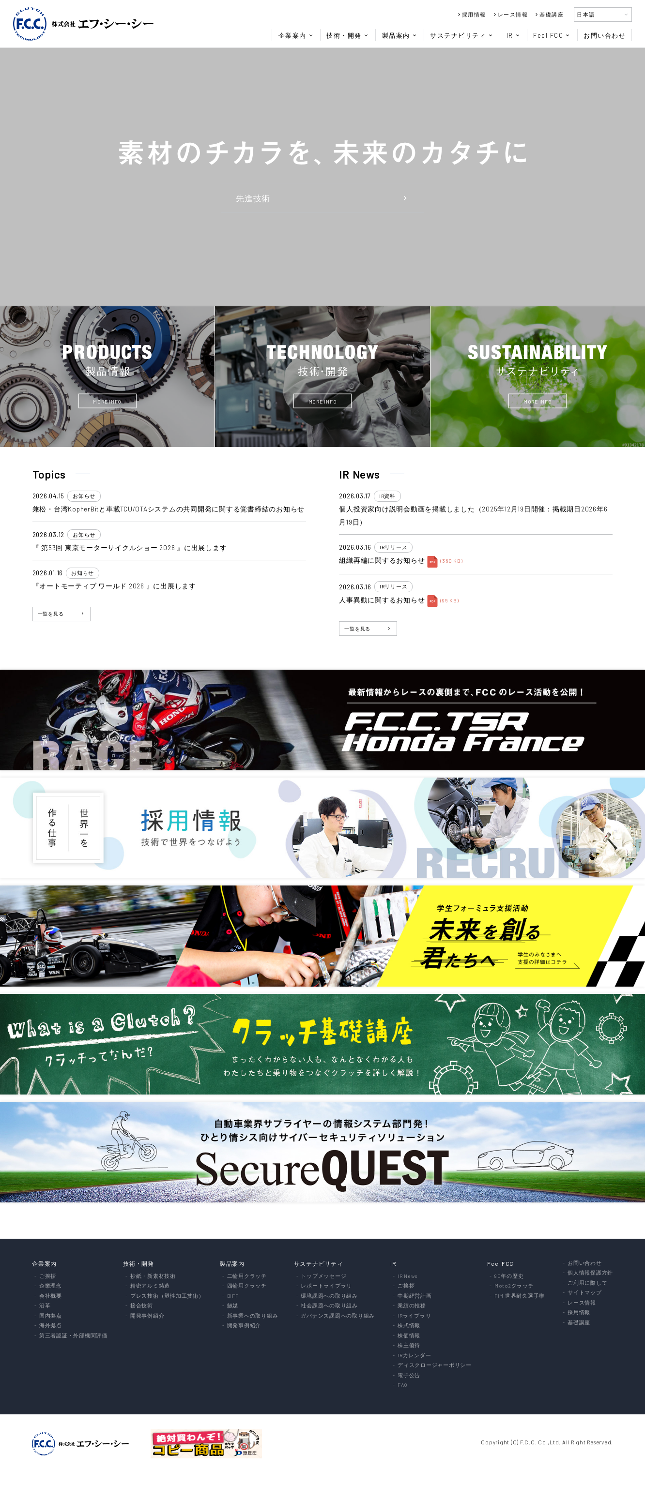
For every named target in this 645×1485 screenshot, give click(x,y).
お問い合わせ (605, 35)
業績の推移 (412, 1305)
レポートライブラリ (326, 1286)
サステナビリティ (461, 35)
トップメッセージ (323, 1276)
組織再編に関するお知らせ (382, 560)
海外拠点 (50, 1325)
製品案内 (399, 35)
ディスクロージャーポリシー (435, 1365)
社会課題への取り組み (329, 1305)
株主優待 (409, 1345)
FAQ (402, 1385)
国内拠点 (50, 1316)
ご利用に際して (587, 1283)
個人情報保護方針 (590, 1272)
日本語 (603, 14)
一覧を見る (61, 613)
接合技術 (141, 1305)
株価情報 (409, 1335)
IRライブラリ (414, 1316)
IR (514, 35)
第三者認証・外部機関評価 (73, 1335)
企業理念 (50, 1286)
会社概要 (50, 1296)
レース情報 (510, 14)
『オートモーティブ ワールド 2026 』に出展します (114, 586)
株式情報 (409, 1325)
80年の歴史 (509, 1276)
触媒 (233, 1305)
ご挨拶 (47, 1276)
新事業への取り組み (252, 1316)
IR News (407, 1276)
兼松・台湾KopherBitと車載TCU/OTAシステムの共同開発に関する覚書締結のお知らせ (168, 509)
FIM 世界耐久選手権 (519, 1296)
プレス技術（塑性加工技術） (167, 1296)
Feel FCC (551, 35)
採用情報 (471, 14)
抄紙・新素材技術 (153, 1276)
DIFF (233, 1296)
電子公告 (409, 1375)
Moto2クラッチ (514, 1286)
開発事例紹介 (147, 1316)
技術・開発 (347, 35)
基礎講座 (549, 14)
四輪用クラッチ (247, 1286)
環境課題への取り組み (329, 1296)
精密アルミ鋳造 (150, 1286)
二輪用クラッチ (247, 1276)
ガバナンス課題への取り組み (338, 1316)
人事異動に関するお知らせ (382, 600)
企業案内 (296, 35)
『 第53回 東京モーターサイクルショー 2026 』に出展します (129, 547)
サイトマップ (585, 1292)
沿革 (45, 1305)
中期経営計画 (415, 1296)
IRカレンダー (414, 1355)
